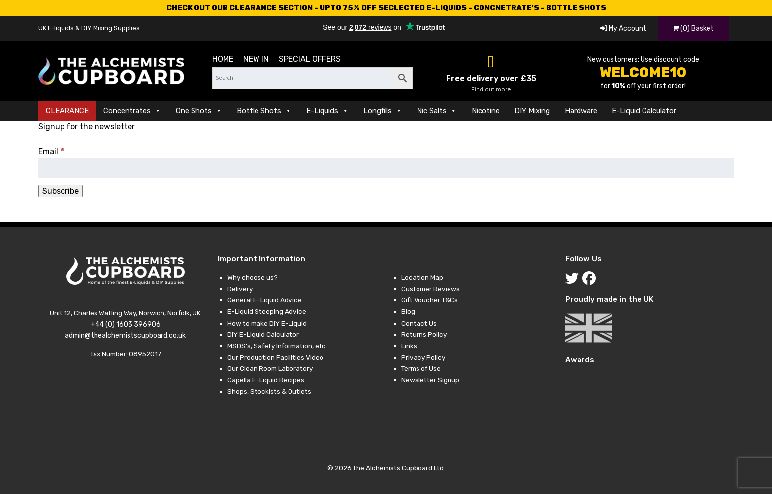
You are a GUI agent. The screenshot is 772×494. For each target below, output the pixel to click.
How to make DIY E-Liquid (267, 323)
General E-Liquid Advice (264, 300)
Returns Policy (424, 334)
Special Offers (310, 59)
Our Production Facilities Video (275, 357)
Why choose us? (252, 277)
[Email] (385, 168)
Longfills (382, 111)
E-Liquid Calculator (644, 110)
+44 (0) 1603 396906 (126, 324)
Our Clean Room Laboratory (270, 368)
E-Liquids (327, 111)
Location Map (422, 277)
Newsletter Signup (430, 380)
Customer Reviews (430, 289)
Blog (408, 311)
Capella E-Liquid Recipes (265, 380)
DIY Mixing (532, 110)
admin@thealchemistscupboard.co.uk (125, 335)
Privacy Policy (423, 357)
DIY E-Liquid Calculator (263, 334)
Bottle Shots (264, 111)
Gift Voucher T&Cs (429, 300)
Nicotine (486, 110)
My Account (623, 28)
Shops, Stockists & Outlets (269, 391)
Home (222, 59)
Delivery (240, 289)
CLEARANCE (67, 110)
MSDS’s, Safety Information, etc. (277, 346)
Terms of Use (421, 368)
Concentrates (132, 111)
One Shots (199, 111)
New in (256, 59)
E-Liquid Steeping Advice (266, 311)
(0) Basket (693, 28)
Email (51, 151)
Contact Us (419, 323)
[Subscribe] (60, 191)
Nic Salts (437, 111)
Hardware (581, 110)
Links (409, 346)
